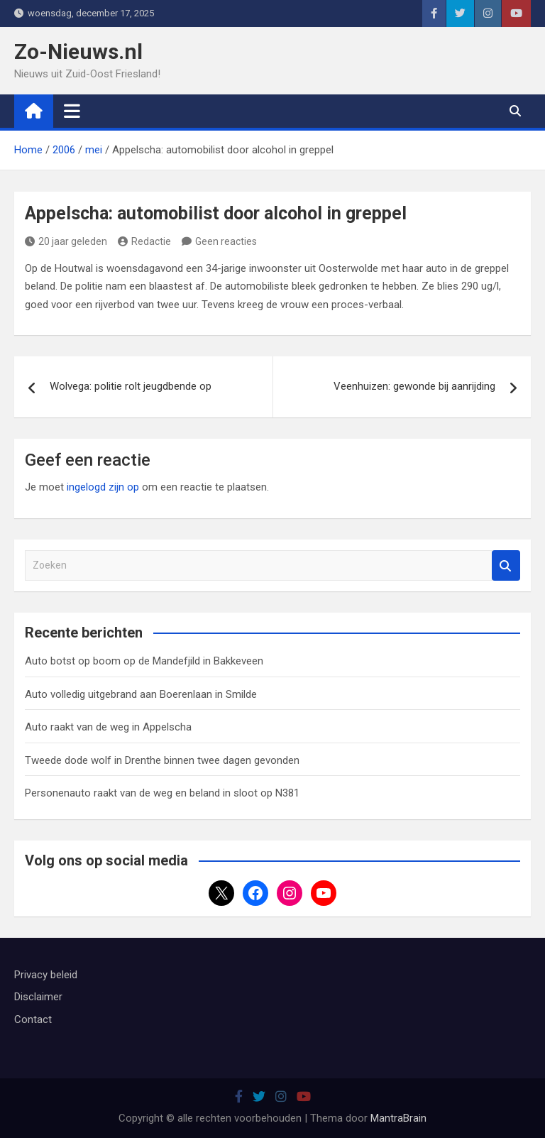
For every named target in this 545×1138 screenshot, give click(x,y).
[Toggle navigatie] (72, 110)
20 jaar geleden (66, 241)
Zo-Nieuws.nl (78, 51)
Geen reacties (226, 241)
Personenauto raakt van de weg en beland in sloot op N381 (162, 793)
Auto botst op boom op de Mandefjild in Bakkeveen (144, 661)
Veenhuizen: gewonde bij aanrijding (414, 386)
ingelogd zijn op (103, 487)
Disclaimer (38, 996)
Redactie (144, 241)
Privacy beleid (45, 974)
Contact (33, 1019)
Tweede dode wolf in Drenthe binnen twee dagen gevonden (162, 760)
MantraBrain (398, 1118)
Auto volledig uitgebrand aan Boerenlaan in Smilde (141, 694)
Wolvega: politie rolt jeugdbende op (130, 386)
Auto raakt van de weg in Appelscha (108, 727)
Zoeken (506, 565)
